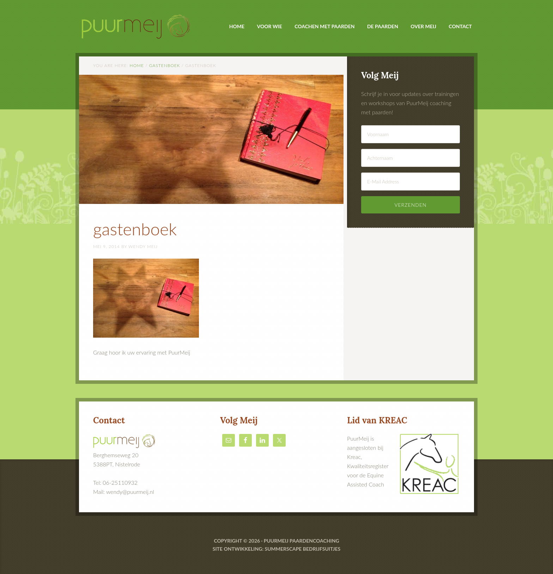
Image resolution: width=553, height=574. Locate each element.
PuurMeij (138, 21)
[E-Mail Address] (410, 182)
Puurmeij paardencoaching (301, 541)
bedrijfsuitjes (321, 549)
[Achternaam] (410, 158)
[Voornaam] (410, 134)
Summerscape (283, 549)
